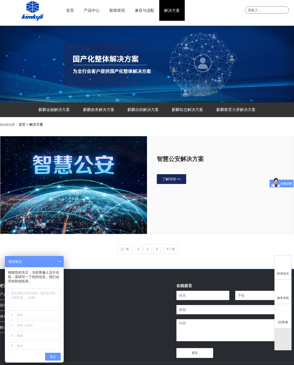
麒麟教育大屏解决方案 (236, 110)
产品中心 (91, 10)
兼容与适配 (144, 10)
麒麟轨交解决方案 (187, 110)
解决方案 (172, 10)
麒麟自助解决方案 (143, 110)
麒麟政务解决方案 (98, 110)
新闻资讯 (117, 10)
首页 (70, 10)
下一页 (170, 249)
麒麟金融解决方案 (54, 110)
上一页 (124, 249)
